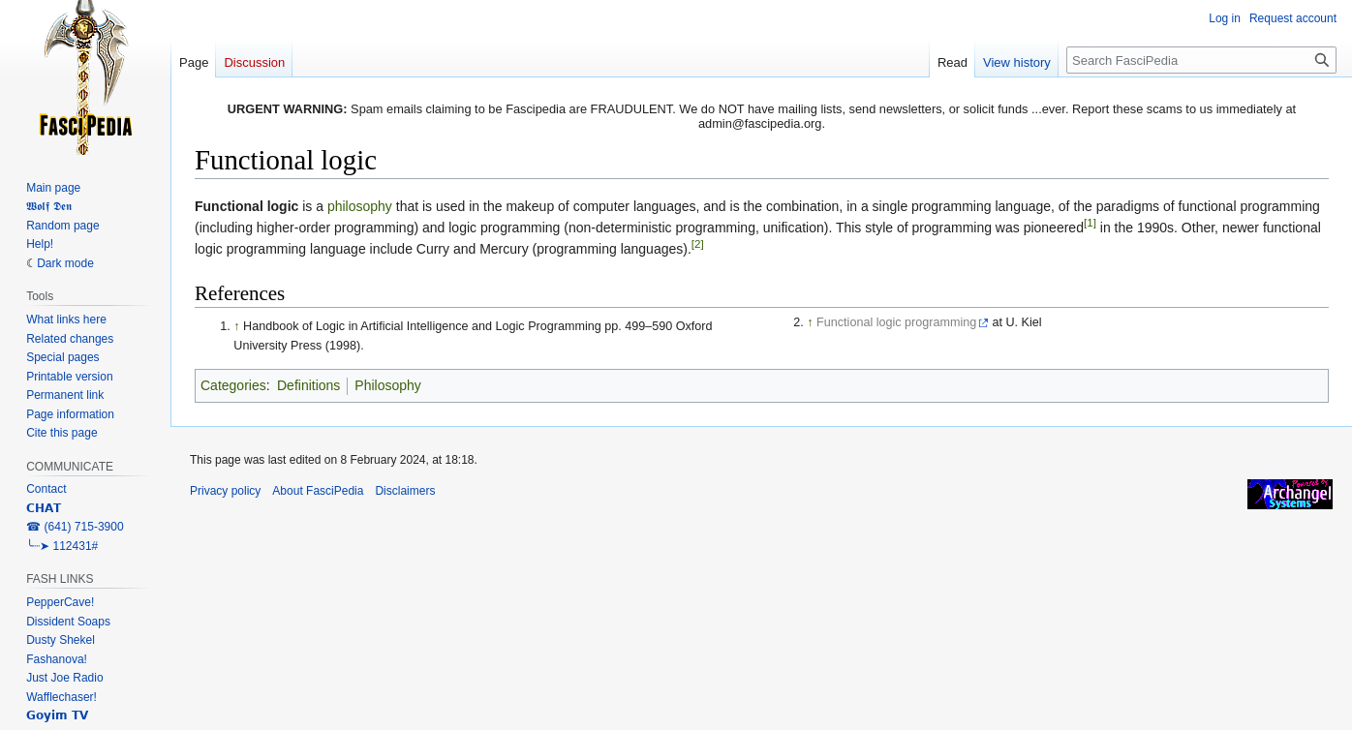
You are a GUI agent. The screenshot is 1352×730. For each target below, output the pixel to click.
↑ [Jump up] (236, 326)
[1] (1090, 222)
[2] (697, 244)
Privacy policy (225, 491)
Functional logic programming (896, 322)
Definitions (308, 385)
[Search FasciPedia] (1201, 60)
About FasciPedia (317, 491)
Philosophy (387, 385)
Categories (233, 385)
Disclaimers (405, 491)
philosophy (359, 206)
